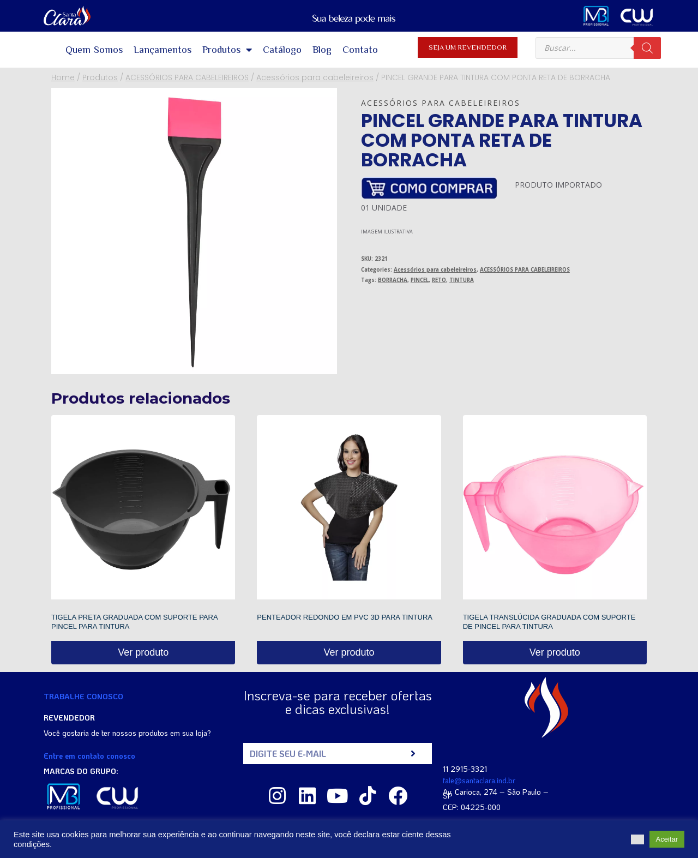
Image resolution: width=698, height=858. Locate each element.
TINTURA (461, 280)
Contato (360, 49)
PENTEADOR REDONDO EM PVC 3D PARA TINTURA (344, 617)
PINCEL (420, 280)
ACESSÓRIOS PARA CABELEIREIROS (525, 269)
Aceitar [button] (667, 839)
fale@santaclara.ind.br (479, 780)
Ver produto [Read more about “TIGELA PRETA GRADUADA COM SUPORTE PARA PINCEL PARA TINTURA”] (143, 652)
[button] (637, 839)
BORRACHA (392, 280)
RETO (439, 280)
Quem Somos (94, 49)
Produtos (227, 49)
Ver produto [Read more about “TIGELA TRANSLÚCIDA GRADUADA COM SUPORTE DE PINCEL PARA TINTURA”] (554, 652)
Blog (322, 49)
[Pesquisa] (647, 48)
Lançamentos (162, 49)
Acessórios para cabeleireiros (440, 103)
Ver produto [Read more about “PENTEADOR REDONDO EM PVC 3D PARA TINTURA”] (348, 652)
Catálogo (282, 49)
